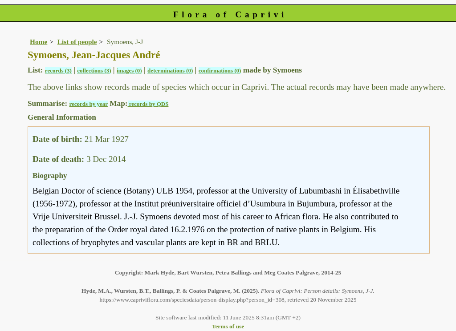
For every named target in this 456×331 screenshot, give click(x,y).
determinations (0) (170, 70)
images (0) (129, 70)
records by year (88, 104)
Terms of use (228, 326)
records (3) (58, 70)
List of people (77, 41)
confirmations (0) (220, 70)
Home (38, 41)
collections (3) (94, 70)
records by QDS (148, 104)
